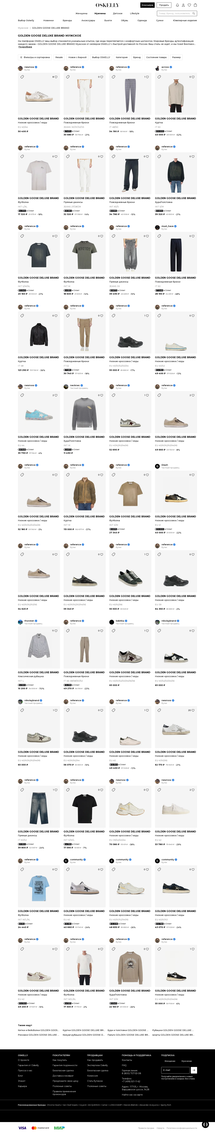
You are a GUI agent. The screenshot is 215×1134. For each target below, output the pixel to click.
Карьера (22, 1086)
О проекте (23, 1060)
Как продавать (95, 1060)
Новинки (48, 20)
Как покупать (60, 1060)
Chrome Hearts (54, 1105)
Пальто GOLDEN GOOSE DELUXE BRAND (130, 1035)
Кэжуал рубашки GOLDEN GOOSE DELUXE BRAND (85, 1035)
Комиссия (92, 1075)
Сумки (159, 20)
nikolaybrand (169, 621)
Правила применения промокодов (64, 1093)
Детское (117, 13)
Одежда (142, 20)
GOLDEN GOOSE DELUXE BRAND (38, 118)
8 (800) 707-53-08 (131, 1073)
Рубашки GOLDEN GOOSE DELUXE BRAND (174, 1030)
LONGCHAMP (115, 1105)
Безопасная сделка (63, 1070)
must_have (167, 226)
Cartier (104, 1105)
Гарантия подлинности (65, 1065)
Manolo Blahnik (131, 1105)
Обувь (124, 20)
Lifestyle (134, 13)
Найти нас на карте (132, 1094)
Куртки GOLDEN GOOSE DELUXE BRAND (85, 1030)
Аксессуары (88, 20)
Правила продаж (146, 1128)
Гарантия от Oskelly (28, 1065)
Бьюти (108, 20)
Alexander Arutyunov (149, 1105)
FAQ (124, 1065)
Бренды (67, 20)
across (165, 67)
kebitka (120, 621)
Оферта (160, 1128)
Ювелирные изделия (185, 20)
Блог (20, 1075)
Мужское (23, 28)
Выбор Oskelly (26, 20)
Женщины (81, 13)
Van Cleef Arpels (70, 1105)
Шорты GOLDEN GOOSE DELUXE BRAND (174, 1035)
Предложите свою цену (65, 1081)
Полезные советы (62, 1086)
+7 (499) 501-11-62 (131, 1081)
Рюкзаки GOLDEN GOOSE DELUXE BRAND (40, 1035)
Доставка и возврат (63, 1075)
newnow (29, 67)
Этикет (21, 1081)
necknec (75, 385)
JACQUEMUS (94, 1105)
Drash (165, 465)
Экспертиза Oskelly (97, 1065)
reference (75, 67)
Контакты (127, 1060)
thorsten (29, 621)
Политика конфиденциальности (182, 1128)
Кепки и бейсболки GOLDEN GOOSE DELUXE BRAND (40, 1030)
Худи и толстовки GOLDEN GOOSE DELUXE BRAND (130, 1030)
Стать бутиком (95, 1081)
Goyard (82, 1105)
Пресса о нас (25, 1070)
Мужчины (100, 13)
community (76, 859)
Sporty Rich (166, 1105)
